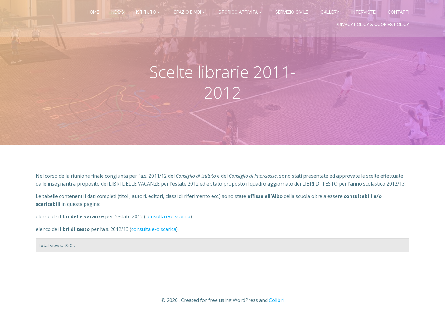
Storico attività (241, 12)
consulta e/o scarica (153, 229)
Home (93, 12)
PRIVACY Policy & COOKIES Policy (372, 24)
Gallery (329, 12)
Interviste (363, 12)
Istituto (149, 12)
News (117, 12)
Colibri (276, 300)
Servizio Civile (291, 12)
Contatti (398, 12)
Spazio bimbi (190, 12)
